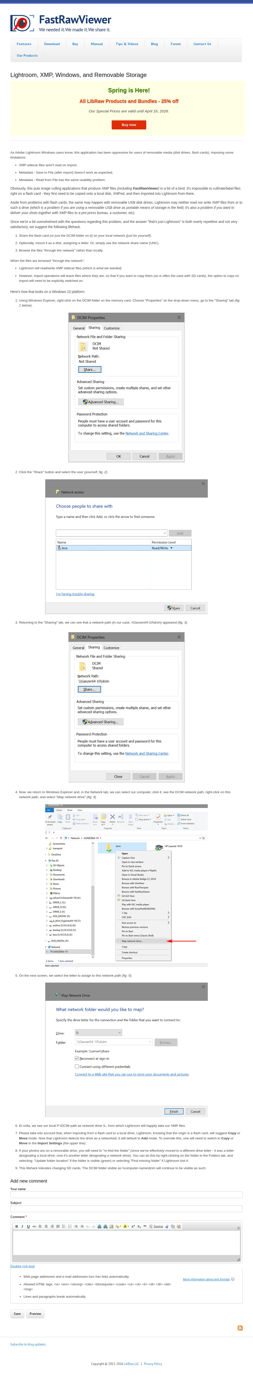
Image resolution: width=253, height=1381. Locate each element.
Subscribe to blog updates (27, 1344)
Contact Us (202, 44)
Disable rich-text (22, 1266)
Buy (75, 44)
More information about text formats (206, 1279)
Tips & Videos (127, 44)
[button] (17, 1226)
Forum (176, 44)
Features (24, 44)
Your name (18, 1189)
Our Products (27, 55)
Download (52, 44)
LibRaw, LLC (131, 1364)
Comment (18, 1217)
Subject (15, 1203)
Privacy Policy (153, 1364)
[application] (126, 1242)
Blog (154, 44)
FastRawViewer (75, 19)
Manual (97, 44)
